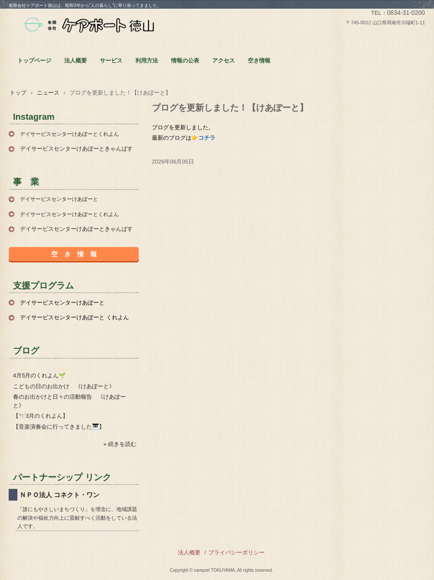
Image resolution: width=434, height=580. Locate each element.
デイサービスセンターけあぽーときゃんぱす (76, 148)
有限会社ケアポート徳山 (89, 25)
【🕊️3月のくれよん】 (40, 416)
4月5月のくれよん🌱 (39, 375)
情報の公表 (185, 60)
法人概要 (75, 60)
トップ (18, 92)
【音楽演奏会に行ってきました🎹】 (59, 426)
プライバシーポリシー (236, 552)
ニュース (48, 92)
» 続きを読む (119, 444)
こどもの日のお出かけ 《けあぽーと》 (64, 386)
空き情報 (259, 60)
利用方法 (146, 60)
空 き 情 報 (74, 254)
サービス (111, 60)
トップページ (34, 60)
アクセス (223, 60)
